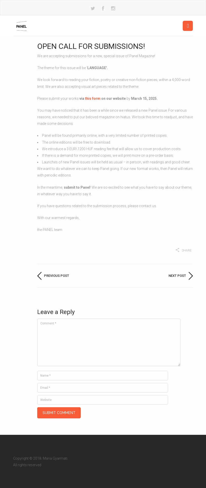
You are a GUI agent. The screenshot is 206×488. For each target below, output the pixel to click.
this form (92, 98)
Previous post (56, 276)
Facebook (103, 9)
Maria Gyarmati (55, 452)
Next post (177, 276)
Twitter (93, 9)
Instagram (113, 9)
